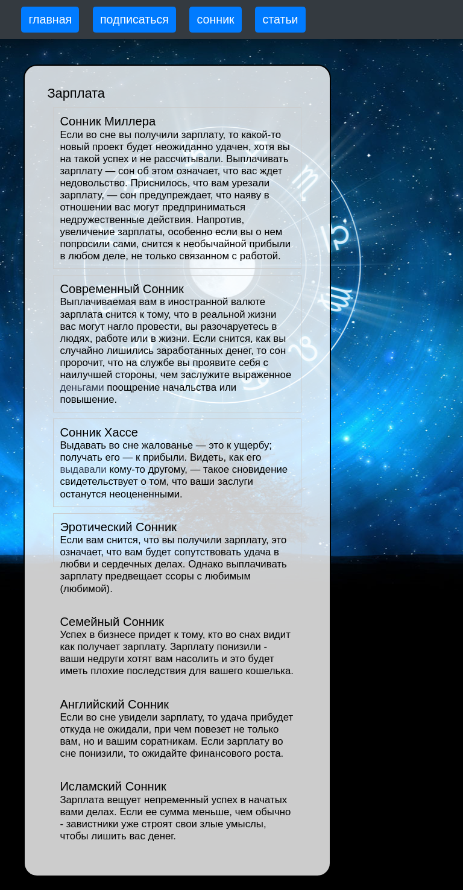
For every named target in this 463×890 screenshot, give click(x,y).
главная (50, 19)
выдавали (83, 469)
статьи (280, 19)
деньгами (82, 387)
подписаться (134, 19)
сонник (216, 19)
